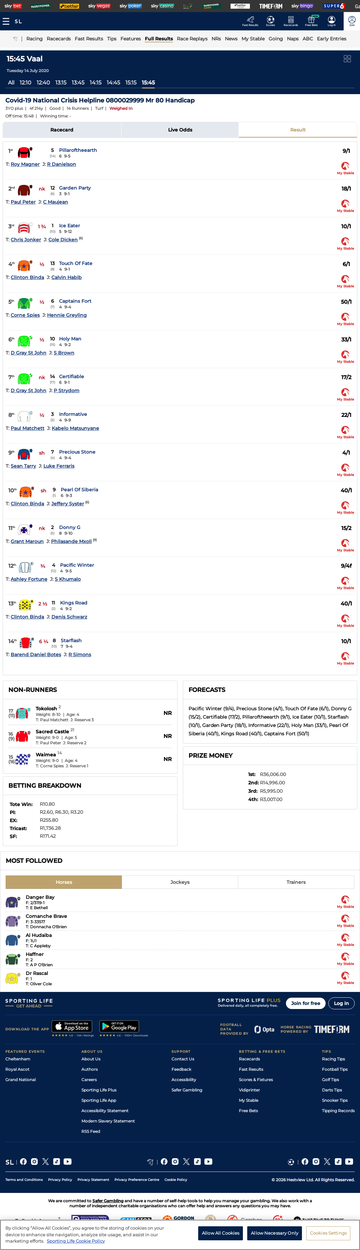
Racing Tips (333, 1058)
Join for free (305, 1003)
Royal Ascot (17, 1069)
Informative (73, 414)
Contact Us (182, 1058)
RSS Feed (90, 1131)
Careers (89, 1079)
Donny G (69, 527)
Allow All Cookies (220, 1233)
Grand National (20, 1079)
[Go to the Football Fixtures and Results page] (272, 21)
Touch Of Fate (75, 263)
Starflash (71, 641)
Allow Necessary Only (274, 1233)
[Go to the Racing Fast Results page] (252, 21)
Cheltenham (17, 1058)
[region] (180, 1235)
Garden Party (75, 188)
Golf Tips (330, 1079)
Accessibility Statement (104, 1110)
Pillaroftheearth (78, 150)
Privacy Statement (93, 1180)
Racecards (249, 1058)
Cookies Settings (328, 1233)
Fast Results (251, 1069)
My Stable (248, 1100)
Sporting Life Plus (98, 1089)
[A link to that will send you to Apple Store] (73, 1029)
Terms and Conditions (24, 1180)
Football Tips (335, 1069)
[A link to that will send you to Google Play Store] (123, 1029)
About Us (90, 1058)
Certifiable (71, 376)
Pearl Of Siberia (79, 490)
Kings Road (73, 603)
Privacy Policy (60, 1180)
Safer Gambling (186, 1089)
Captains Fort (75, 301)
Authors (89, 1069)
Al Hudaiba (39, 935)
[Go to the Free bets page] (313, 21)
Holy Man (70, 339)
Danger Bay (40, 897)
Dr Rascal (37, 973)
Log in (341, 1003)
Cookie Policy (175, 1180)
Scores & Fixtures (256, 1079)
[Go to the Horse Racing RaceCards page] (293, 21)
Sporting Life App (98, 1100)
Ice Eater (69, 226)
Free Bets (248, 1110)
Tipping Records (338, 1110)
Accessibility (183, 1079)
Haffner (35, 954)
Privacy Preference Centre (136, 1180)
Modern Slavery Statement (108, 1120)
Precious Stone (77, 452)
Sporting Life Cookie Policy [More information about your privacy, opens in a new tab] (76, 1241)
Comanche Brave (46, 916)
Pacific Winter (77, 565)
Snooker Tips (335, 1100)
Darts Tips (332, 1089)
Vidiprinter (249, 1089)
